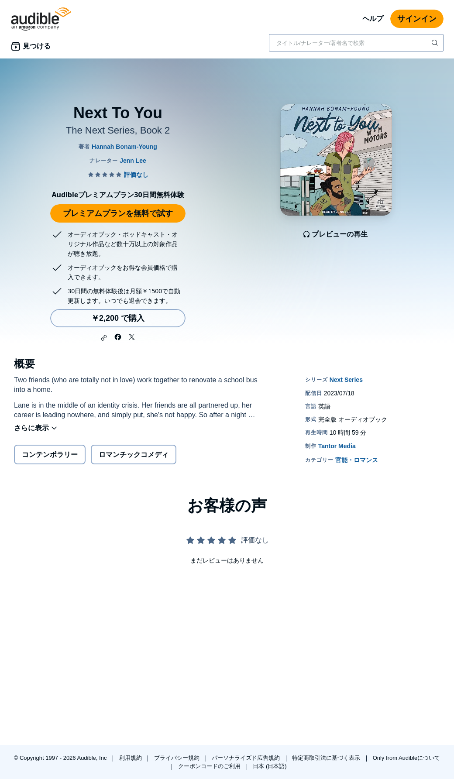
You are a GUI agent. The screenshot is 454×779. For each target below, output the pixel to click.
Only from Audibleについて (406, 758)
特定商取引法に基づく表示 (327, 758)
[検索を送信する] (436, 42)
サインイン (417, 18)
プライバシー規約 (177, 758)
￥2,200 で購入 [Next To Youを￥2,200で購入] (117, 318)
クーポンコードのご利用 (210, 766)
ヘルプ (372, 18)
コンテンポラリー (50, 454)
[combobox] (356, 42)
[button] (103, 337)
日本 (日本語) (269, 766)
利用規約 (131, 758)
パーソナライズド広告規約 (247, 758)
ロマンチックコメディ (134, 454)
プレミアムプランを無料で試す (118, 213)
